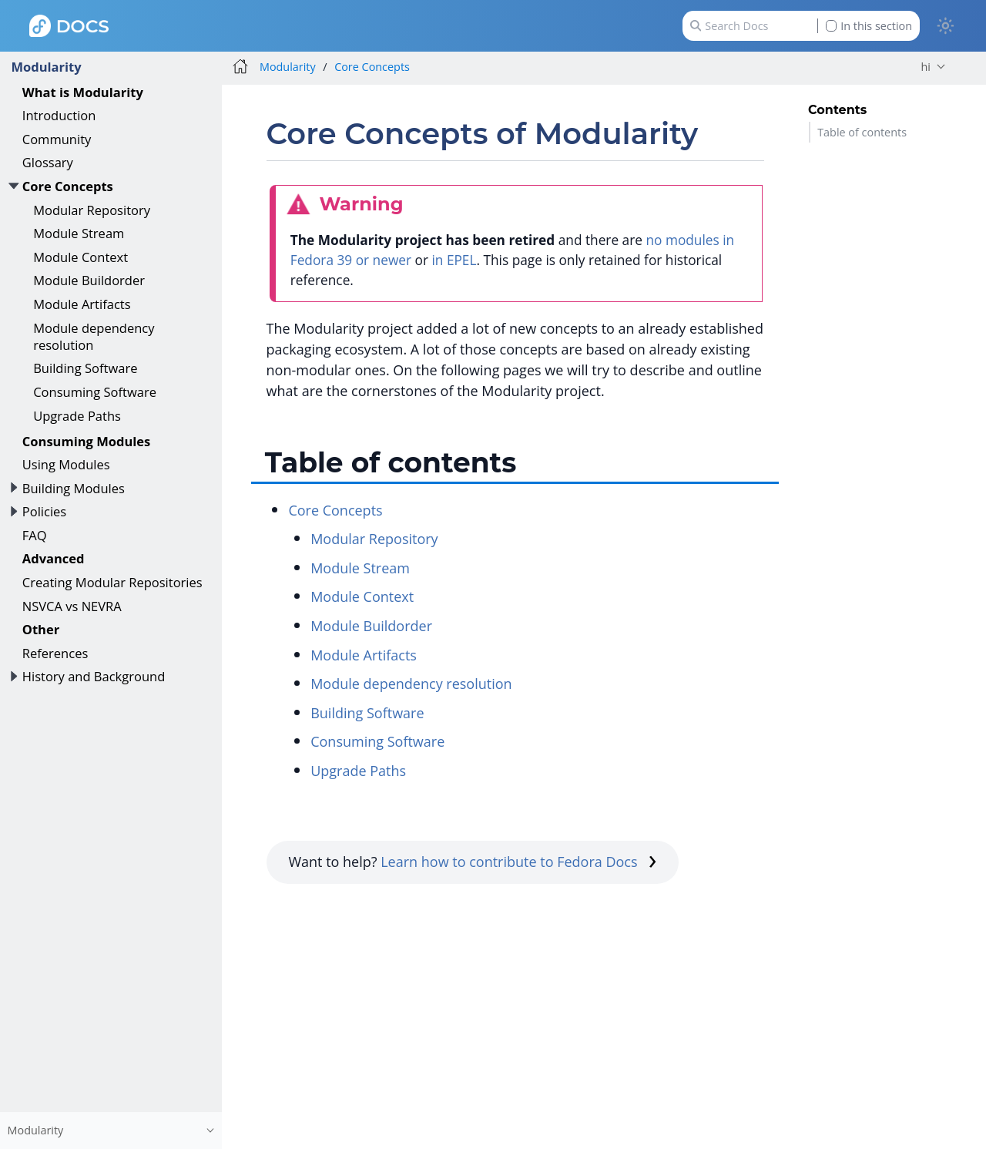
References (55, 653)
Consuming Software (94, 392)
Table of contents (862, 132)
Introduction (59, 115)
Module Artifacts (81, 304)
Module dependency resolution (93, 336)
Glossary (47, 162)
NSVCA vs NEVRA (72, 606)
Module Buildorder (89, 280)
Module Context (80, 257)
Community (57, 139)
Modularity (46, 67)
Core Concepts (67, 186)
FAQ (34, 535)
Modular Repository (91, 210)
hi (926, 66)
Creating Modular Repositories (112, 582)
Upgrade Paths (77, 416)
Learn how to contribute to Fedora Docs (518, 861)
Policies (44, 511)
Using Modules (66, 464)
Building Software (85, 368)
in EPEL (453, 260)
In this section (869, 25)
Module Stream (78, 233)
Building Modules (73, 488)
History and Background (94, 676)
